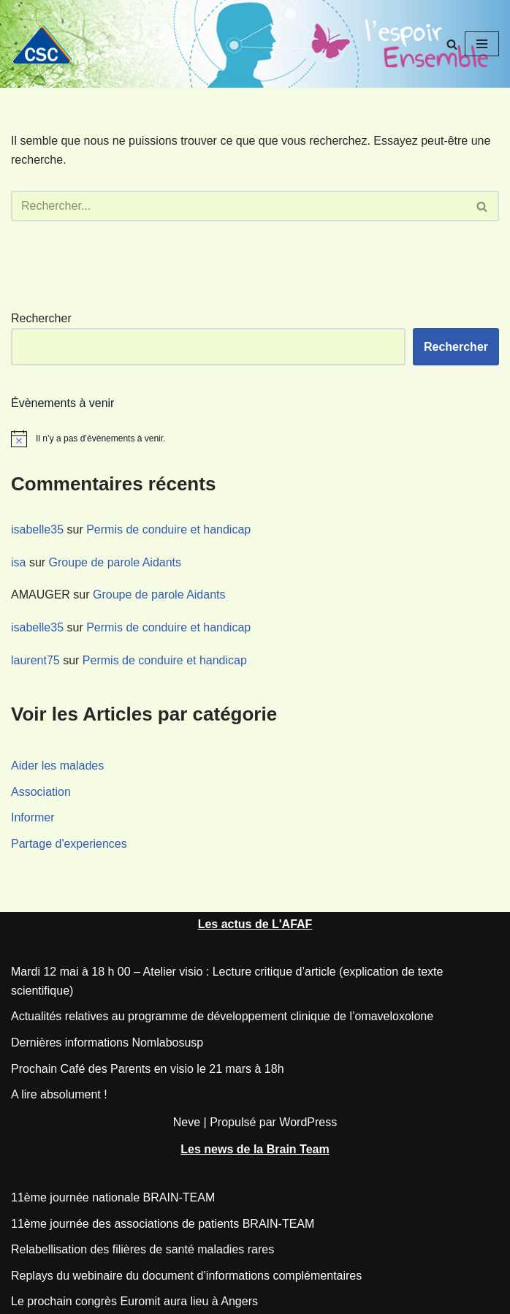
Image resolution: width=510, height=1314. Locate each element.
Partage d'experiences (69, 844)
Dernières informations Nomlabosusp (107, 1042)
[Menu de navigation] (482, 43)
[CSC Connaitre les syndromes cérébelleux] (47, 44)
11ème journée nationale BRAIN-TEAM (113, 1197)
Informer (33, 817)
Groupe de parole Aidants (115, 562)
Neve (186, 1122)
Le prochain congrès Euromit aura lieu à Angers (134, 1301)
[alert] (255, 438)
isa (18, 562)
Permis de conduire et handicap (168, 529)
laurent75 (35, 660)
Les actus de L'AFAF (255, 924)
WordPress (308, 1122)
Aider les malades (57, 765)
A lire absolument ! (59, 1094)
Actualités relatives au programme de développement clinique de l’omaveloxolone (222, 1016)
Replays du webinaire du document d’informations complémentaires (186, 1275)
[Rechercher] (451, 44)
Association (41, 792)
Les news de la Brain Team (254, 1149)
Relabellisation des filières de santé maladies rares (142, 1249)
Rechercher (41, 318)
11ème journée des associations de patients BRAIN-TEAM (162, 1224)
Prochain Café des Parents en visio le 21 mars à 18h (147, 1069)
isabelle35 (37, 529)
